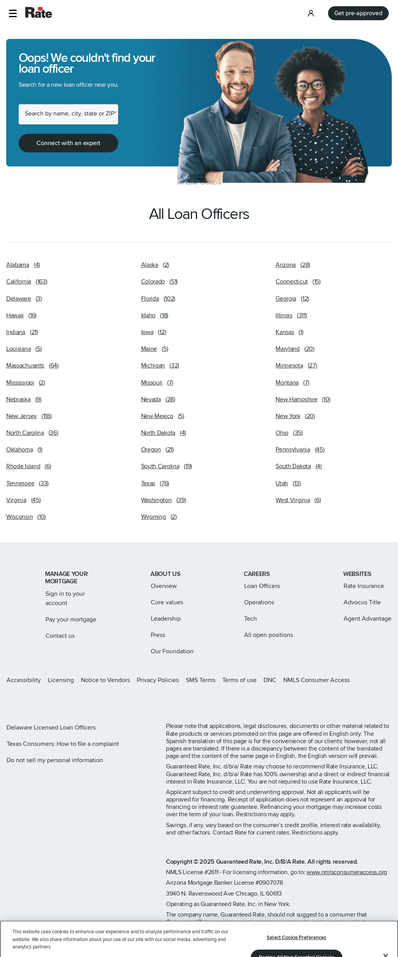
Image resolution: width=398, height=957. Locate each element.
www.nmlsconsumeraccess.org (347, 872)
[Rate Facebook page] (34, 701)
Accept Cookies (296, 944)
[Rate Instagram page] (9, 701)
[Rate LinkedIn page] (47, 701)
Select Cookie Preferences (296, 904)
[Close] (385, 923)
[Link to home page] (16, 574)
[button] (12, 13)
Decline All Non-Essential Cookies (296, 924)
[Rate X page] (22, 701)
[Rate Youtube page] (59, 701)
